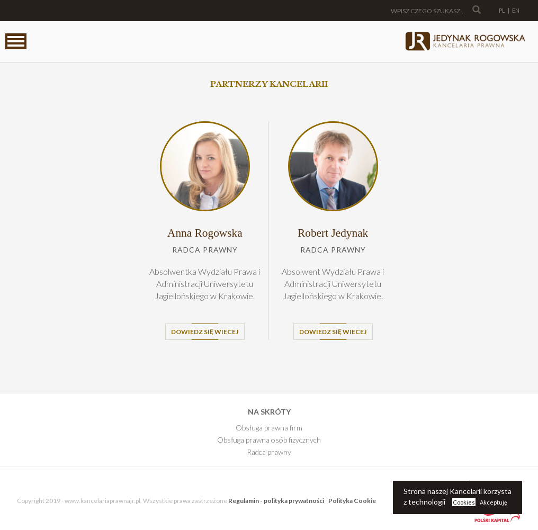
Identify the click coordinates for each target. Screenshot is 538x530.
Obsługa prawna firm (269, 427)
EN (515, 10)
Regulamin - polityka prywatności (276, 501)
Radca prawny (269, 451)
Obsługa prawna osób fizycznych (269, 439)
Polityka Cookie (352, 501)
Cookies (464, 502)
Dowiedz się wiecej (204, 332)
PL (502, 10)
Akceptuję (493, 502)
